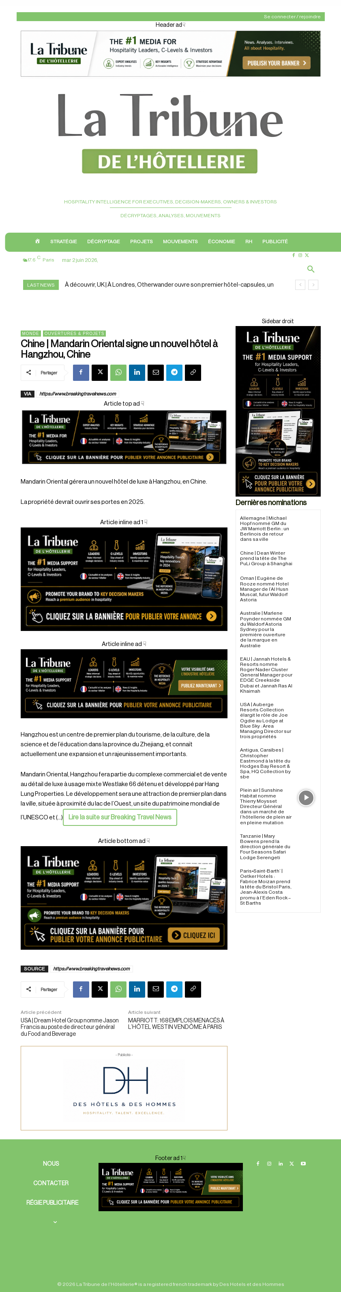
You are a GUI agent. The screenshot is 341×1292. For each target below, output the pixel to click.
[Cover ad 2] (124, 579)
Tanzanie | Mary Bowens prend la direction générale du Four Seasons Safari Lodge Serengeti (265, 847)
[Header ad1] (171, 77)
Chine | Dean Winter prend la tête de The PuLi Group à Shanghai (266, 558)
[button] (311, 270)
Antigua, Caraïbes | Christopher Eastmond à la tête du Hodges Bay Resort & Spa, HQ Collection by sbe (265, 763)
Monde (31, 334)
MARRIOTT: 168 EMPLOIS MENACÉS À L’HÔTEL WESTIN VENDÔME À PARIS (176, 1024)
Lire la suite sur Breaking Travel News (120, 817)
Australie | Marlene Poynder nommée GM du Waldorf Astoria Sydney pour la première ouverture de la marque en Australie (265, 629)
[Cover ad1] (124, 898)
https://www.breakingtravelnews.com (77, 393)
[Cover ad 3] (124, 725)
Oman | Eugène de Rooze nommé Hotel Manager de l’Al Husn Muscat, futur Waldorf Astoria (264, 589)
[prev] (300, 285)
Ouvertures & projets (74, 334)
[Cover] (124, 472)
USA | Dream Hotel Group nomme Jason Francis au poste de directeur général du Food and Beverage (70, 1027)
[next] (313, 285)
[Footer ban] (171, 1187)
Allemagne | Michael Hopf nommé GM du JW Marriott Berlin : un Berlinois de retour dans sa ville (264, 529)
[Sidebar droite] (278, 411)
